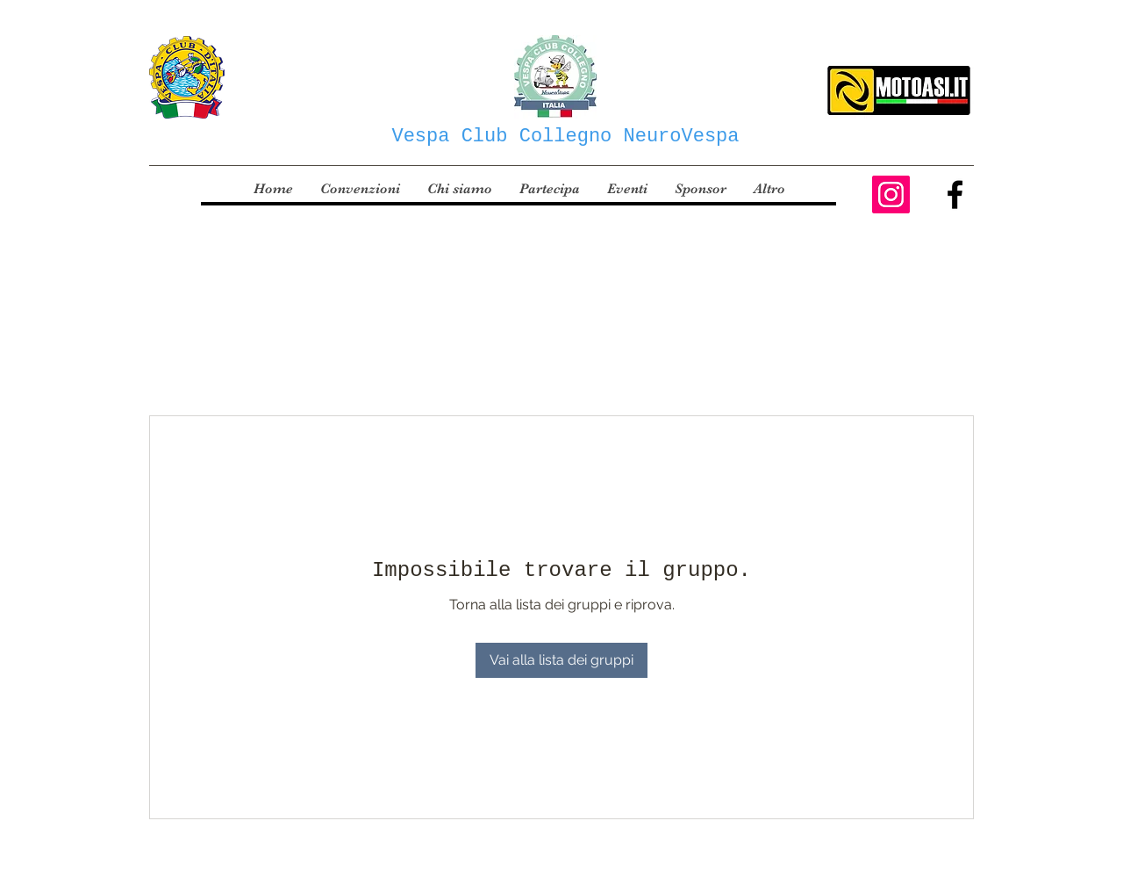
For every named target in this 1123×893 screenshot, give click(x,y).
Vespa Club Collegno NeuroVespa (565, 137)
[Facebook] (955, 194)
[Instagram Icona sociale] (891, 194)
